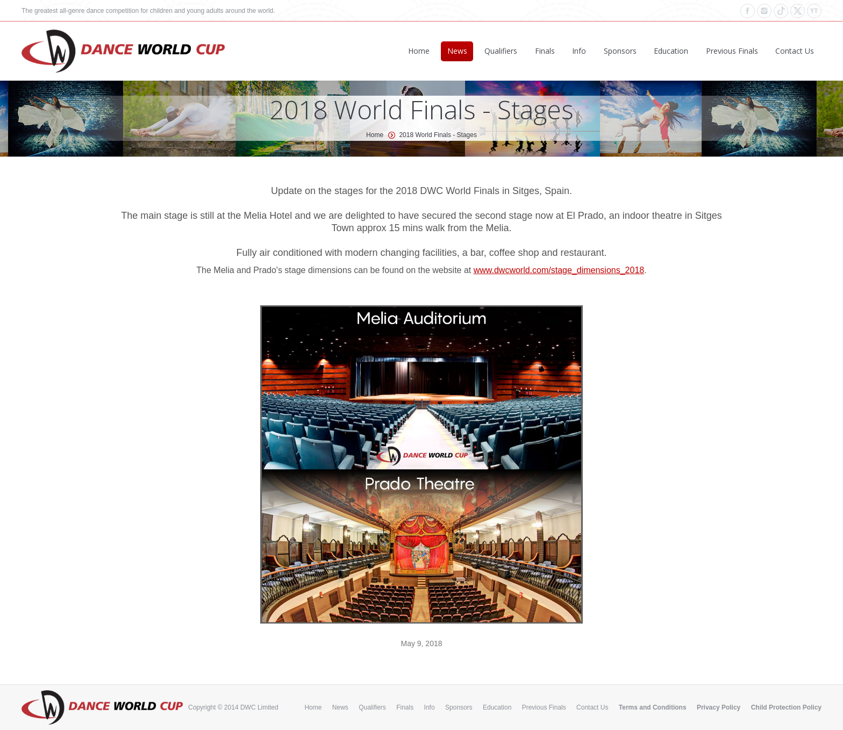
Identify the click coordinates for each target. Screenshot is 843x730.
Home (374, 135)
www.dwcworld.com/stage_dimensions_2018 (559, 270)
